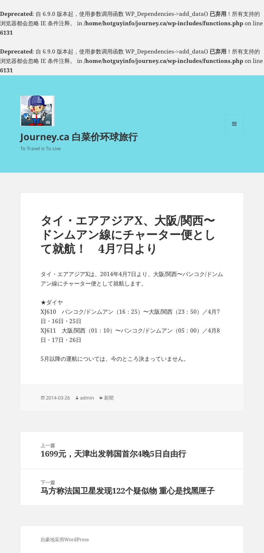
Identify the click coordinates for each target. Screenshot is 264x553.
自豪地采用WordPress (65, 539)
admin (87, 398)
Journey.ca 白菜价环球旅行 (79, 136)
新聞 (108, 398)
